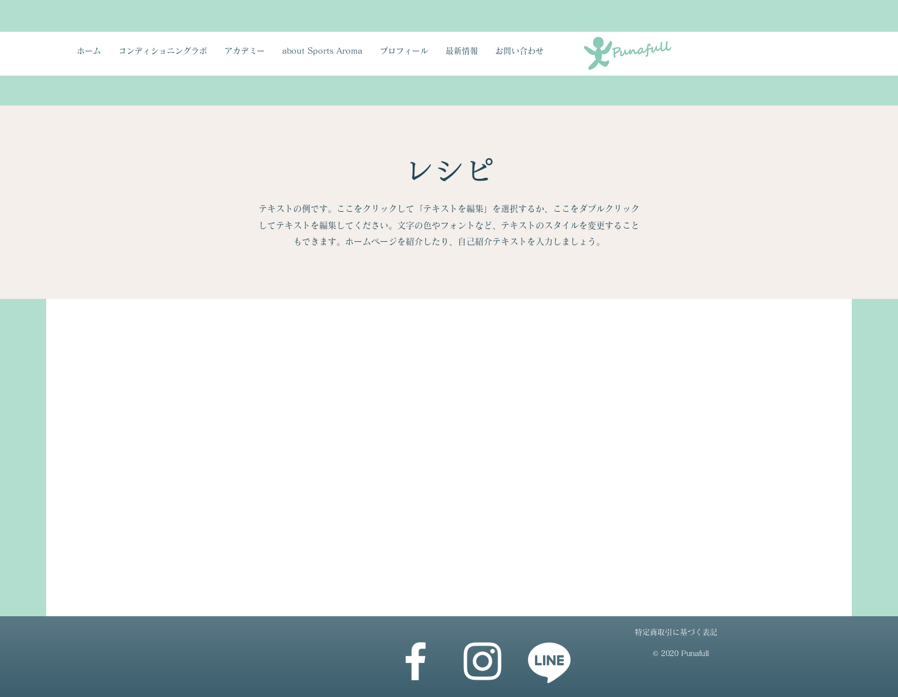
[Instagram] (482, 661)
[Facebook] (415, 661)
